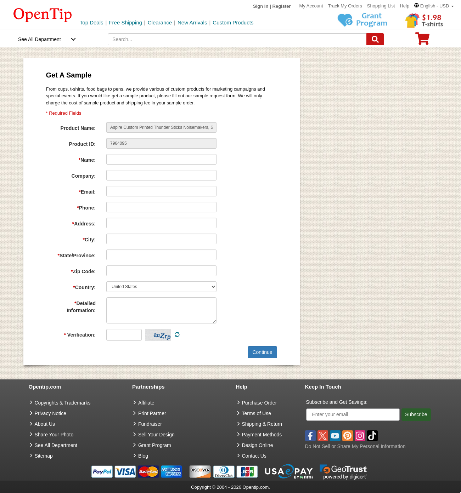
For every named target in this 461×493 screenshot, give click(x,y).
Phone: (86, 208)
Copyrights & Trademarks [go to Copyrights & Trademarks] (63, 403)
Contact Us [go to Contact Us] (254, 456)
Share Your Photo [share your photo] (54, 434)
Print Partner (152, 413)
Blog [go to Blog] (143, 456)
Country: (84, 287)
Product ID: (82, 144)
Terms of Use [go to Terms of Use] (256, 413)
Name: (87, 160)
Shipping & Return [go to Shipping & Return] (262, 424)
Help (404, 5)
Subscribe (416, 414)
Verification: (80, 335)
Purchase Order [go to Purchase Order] (259, 403)
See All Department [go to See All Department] (56, 445)
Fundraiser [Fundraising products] (150, 424)
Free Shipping (125, 22)
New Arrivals (192, 22)
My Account (311, 5)
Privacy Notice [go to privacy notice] (50, 413)
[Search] (375, 39)
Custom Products (233, 22)
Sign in (260, 6)
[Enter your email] (353, 414)
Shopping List (381, 5)
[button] (434, 5)
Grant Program (154, 445)
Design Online (257, 445)
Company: (84, 176)
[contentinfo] (42, 14)
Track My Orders (345, 5)
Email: (87, 192)
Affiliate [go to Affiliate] (146, 403)
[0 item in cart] (422, 40)
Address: (84, 224)
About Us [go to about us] (45, 424)
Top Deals (91, 22)
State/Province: (77, 255)
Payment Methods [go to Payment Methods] (262, 434)
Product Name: (78, 128)
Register (281, 6)
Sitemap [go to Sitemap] (44, 456)
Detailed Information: (81, 306)
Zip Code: (83, 271)
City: (89, 239)
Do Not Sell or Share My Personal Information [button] (355, 446)
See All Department (39, 39)
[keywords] (237, 39)
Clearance (160, 22)
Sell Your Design (156, 434)
